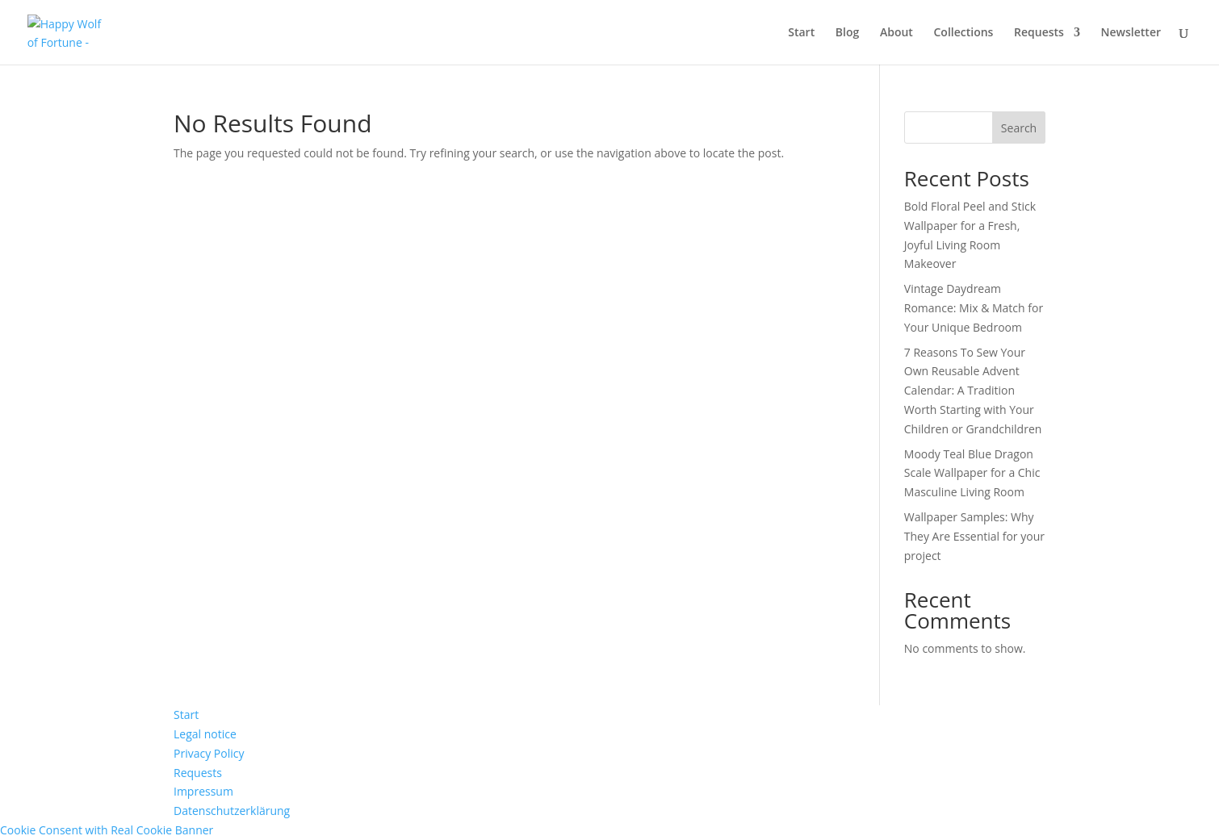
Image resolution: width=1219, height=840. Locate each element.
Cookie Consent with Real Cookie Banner (106, 830)
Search (1019, 128)
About (896, 33)
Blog (847, 33)
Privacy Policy (209, 753)
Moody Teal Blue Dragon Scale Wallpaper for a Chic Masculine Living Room (972, 473)
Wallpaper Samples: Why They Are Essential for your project (974, 536)
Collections (964, 33)
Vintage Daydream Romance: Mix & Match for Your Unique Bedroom (973, 308)
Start (801, 33)
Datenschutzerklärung (232, 810)
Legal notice (205, 734)
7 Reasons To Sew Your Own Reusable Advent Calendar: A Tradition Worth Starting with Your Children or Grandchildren (973, 391)
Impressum (203, 791)
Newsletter (1131, 33)
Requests (1039, 33)
